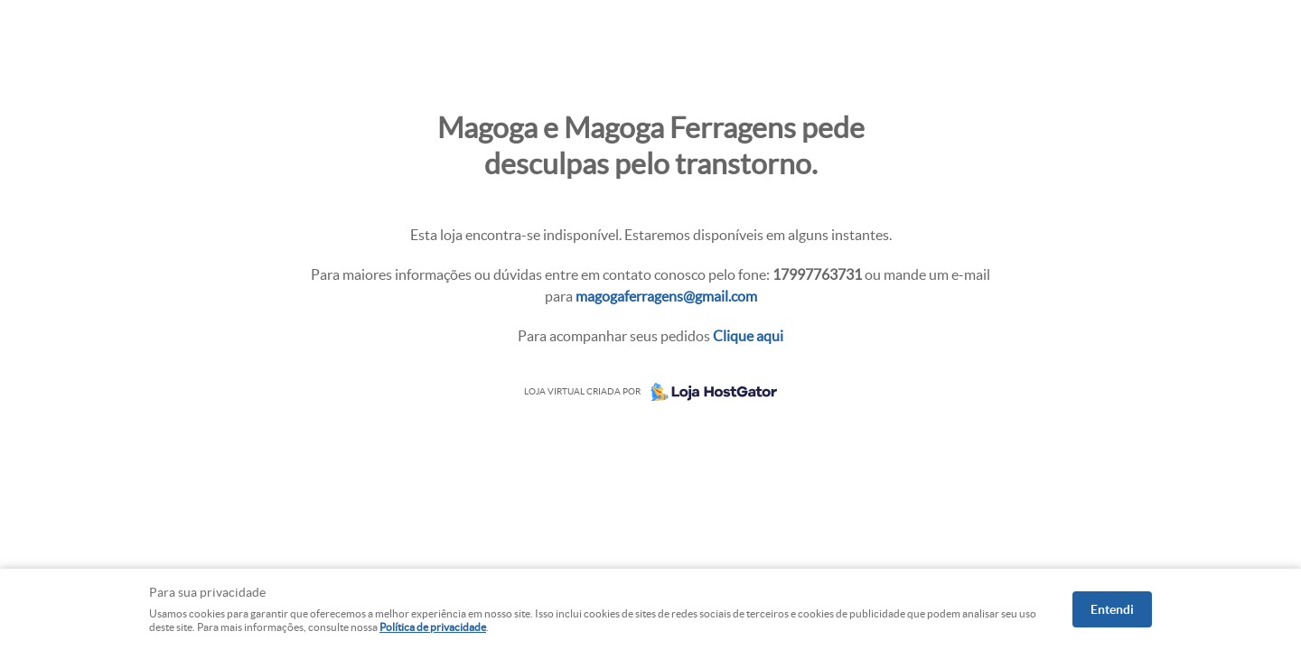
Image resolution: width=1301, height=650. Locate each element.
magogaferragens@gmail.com (666, 296)
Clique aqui (748, 336)
